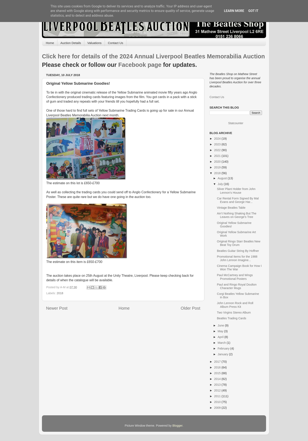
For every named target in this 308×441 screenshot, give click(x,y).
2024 (217, 138)
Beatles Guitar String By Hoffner (238, 250)
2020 (217, 161)
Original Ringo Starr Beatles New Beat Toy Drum (238, 243)
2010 (217, 402)
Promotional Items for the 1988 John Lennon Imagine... (237, 258)
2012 (217, 390)
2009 (217, 407)
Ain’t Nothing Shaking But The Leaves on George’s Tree (236, 215)
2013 (217, 384)
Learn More (234, 11)
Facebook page (139, 64)
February (224, 348)
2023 (217, 144)
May (221, 331)
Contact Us (115, 43)
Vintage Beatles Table (231, 207)
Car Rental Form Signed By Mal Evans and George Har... (238, 200)
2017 (217, 361)
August (223, 178)
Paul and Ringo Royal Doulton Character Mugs (237, 286)
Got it (253, 11)
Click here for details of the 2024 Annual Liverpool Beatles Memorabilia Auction (153, 56)
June (221, 325)
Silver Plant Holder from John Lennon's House (236, 190)
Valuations (94, 43)
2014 (217, 379)
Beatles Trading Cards (231, 318)
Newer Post (56, 308)
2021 (217, 155)
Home (50, 43)
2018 (60, 293)
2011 (217, 396)
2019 (217, 167)
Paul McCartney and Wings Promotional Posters (235, 276)
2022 (217, 150)
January (223, 354)
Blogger (178, 425)
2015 (217, 373)
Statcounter (235, 123)
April (221, 337)
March (222, 342)
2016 (217, 367)
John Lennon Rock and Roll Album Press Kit (235, 304)
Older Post (190, 308)
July (221, 184)
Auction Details (70, 43)
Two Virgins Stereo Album (234, 312)
